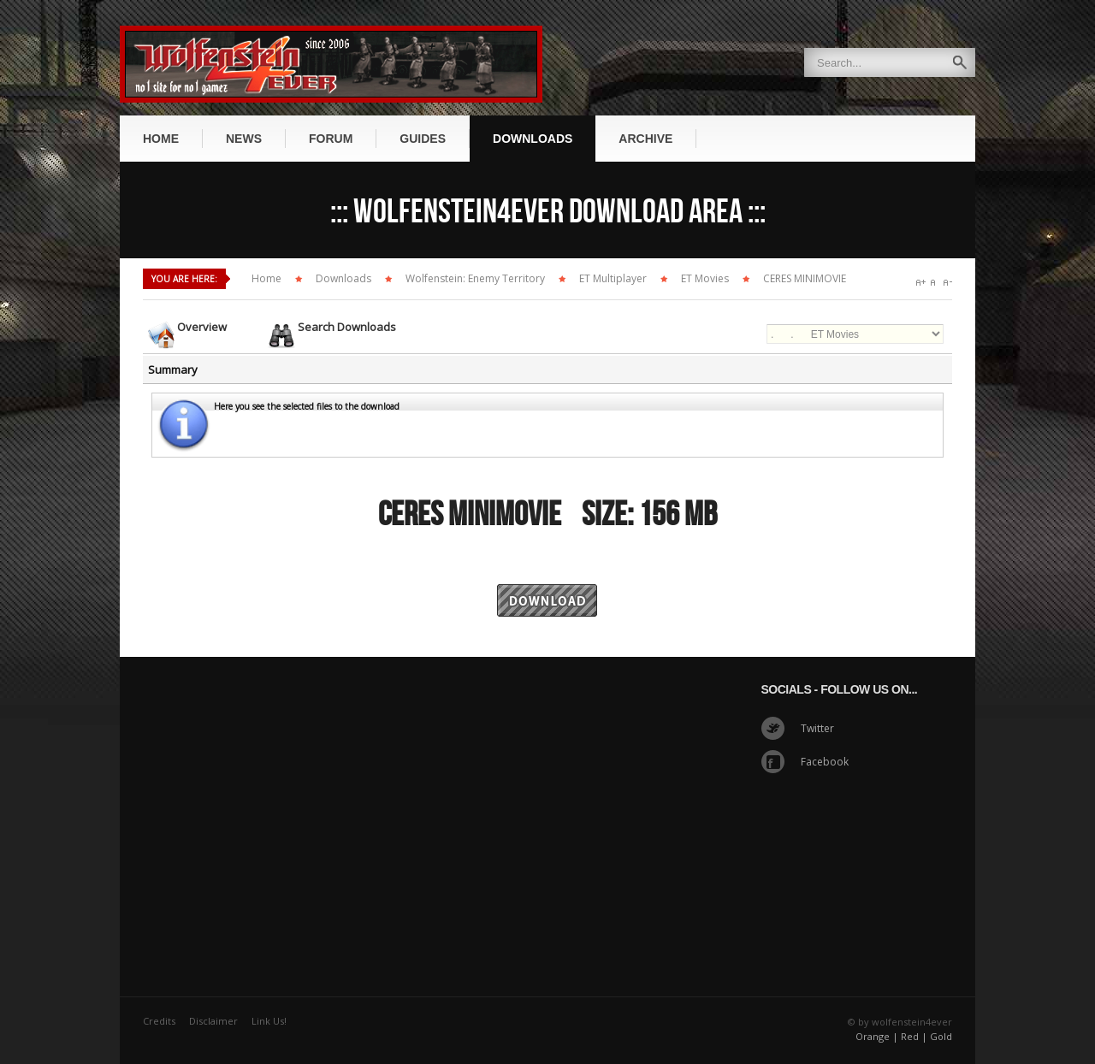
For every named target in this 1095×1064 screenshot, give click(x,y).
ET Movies (705, 278)
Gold (941, 1036)
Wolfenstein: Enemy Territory (475, 278)
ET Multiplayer (613, 278)
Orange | (876, 1036)
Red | (914, 1036)
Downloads (343, 278)
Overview (202, 326)
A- (947, 283)
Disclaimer (213, 1020)
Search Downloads (347, 326)
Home (266, 278)
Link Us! (269, 1020)
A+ (921, 283)
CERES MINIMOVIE (804, 278)
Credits (159, 1020)
